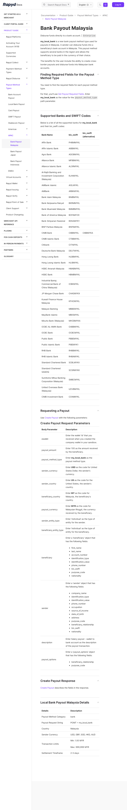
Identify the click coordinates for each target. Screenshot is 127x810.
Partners (16, 249)
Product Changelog (14, 215)
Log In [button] (118, 4)
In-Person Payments (16, 243)
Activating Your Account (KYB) (13, 45)
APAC (18, 135)
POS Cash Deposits (16, 236)
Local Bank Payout (16, 104)
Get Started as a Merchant (16, 15)
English (85, 5)
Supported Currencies (11, 54)
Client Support (17, 208)
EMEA (18, 170)
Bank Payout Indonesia (16, 163)
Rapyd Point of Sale (17, 201)
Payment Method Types (17, 70)
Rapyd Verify (17, 195)
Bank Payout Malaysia (16, 143)
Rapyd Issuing (17, 189)
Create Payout (51, 417)
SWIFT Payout (14, 117)
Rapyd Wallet (17, 183)
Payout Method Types (17, 86)
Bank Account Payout (14, 96)
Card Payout (13, 110)
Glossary (8, 256)
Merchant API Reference (16, 222)
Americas (18, 128)
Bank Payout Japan (16, 153)
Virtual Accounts (17, 176)
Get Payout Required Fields (71, 94)
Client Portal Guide (16, 23)
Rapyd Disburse (17, 78)
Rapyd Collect (17, 62)
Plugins (16, 230)
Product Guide (16, 30)
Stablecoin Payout (16, 123)
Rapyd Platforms (13, 37)
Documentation (48, 15)
